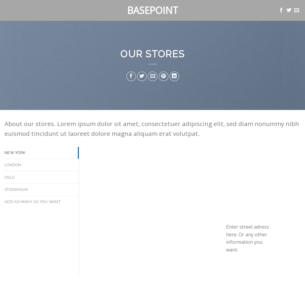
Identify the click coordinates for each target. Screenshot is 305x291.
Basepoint (152, 10)
